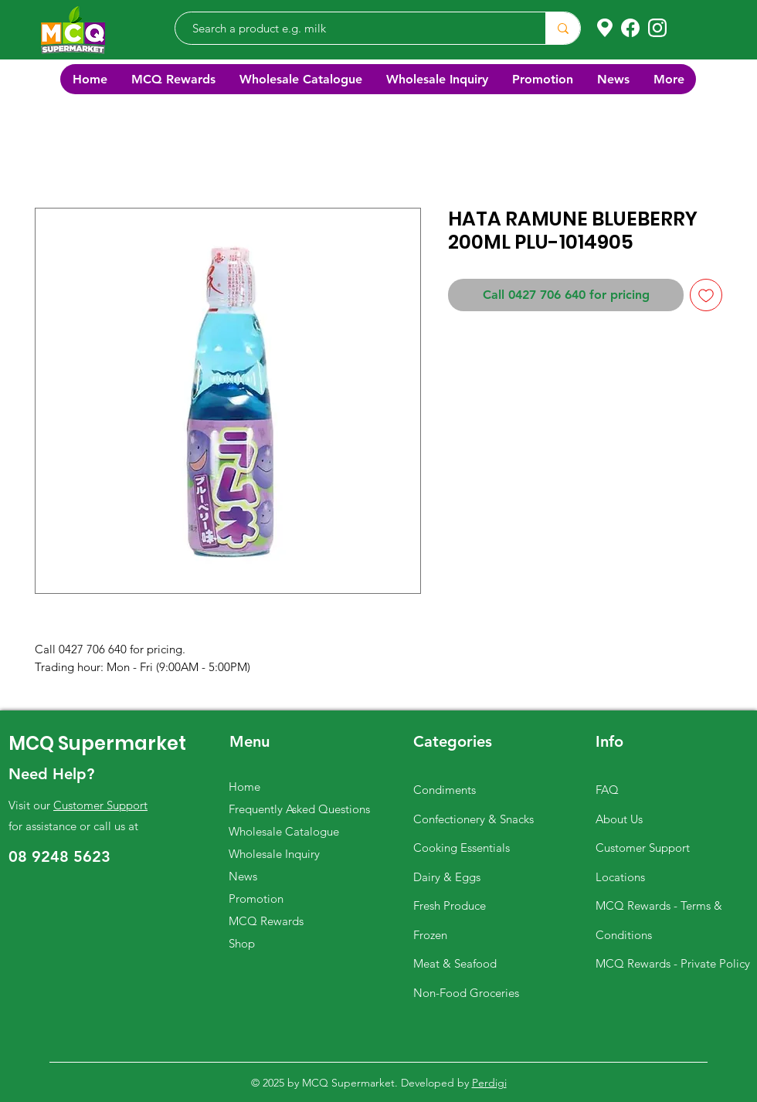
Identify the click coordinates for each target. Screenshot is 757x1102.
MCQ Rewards (266, 921)
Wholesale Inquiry (274, 853)
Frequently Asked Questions (299, 809)
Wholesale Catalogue (284, 831)
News (243, 876)
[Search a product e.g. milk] (352, 28)
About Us (619, 819)
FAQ (607, 789)
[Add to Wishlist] (706, 295)
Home (244, 786)
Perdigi (489, 1083)
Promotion (256, 898)
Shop (242, 943)
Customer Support (100, 805)
